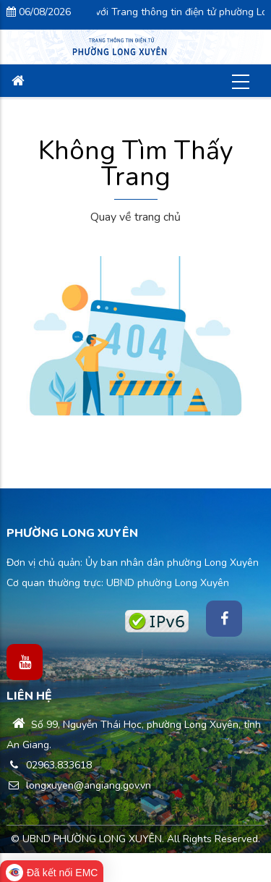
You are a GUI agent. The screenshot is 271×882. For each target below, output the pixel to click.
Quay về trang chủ (135, 217)
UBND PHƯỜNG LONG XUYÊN (92, 839)
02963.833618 (49, 765)
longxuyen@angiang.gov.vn (79, 785)
